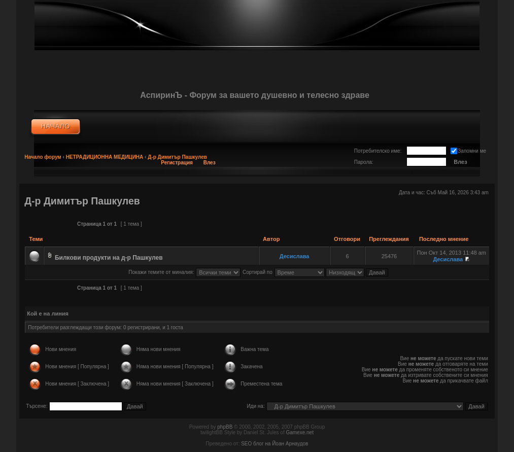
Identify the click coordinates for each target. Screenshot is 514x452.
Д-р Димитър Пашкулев (177, 157)
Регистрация (177, 162)
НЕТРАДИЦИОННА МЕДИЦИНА (105, 157)
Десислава (295, 256)
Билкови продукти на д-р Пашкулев (109, 257)
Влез (209, 162)
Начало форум (42, 157)
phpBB (224, 427)
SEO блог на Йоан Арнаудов (274, 443)
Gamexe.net (299, 432)
